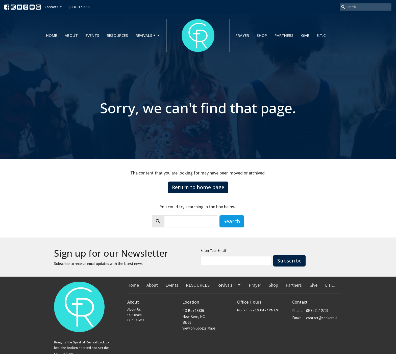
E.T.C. (322, 35)
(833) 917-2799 (79, 7)
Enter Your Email (213, 250)
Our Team (134, 314)
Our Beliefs (135, 320)
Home (51, 35)
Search (232, 221)
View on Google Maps (199, 328)
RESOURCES (117, 35)
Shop (262, 35)
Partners (284, 35)
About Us (134, 309)
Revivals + (148, 35)
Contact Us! (53, 7)
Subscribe (289, 260)
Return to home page (198, 187)
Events (92, 35)
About (71, 35)
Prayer (242, 35)
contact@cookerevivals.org (324, 317)
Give (305, 35)
